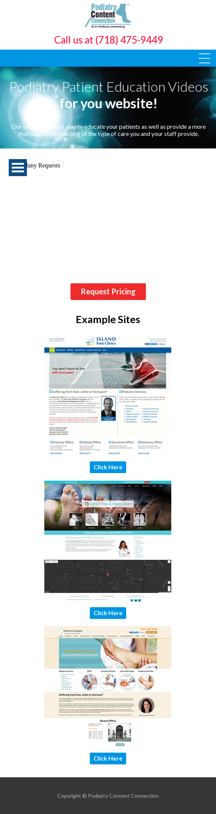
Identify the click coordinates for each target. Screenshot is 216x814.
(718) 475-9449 (130, 40)
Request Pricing (108, 291)
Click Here (108, 466)
